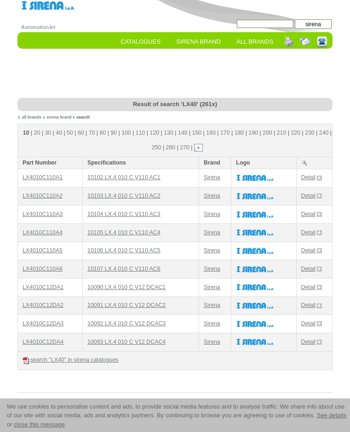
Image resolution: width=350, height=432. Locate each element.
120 (155, 133)
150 (197, 133)
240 (324, 133)
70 (92, 133)
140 (183, 133)
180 (239, 133)
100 (126, 133)
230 (310, 133)
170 (225, 133)
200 (267, 133)
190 (253, 133)
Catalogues (140, 41)
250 (156, 147)
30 (48, 133)
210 (282, 133)
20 (37, 133)
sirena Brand (198, 41)
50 (70, 133)
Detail (311, 177)
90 (113, 133)
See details (331, 415)
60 (81, 133)
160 (211, 133)
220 (295, 133)
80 (103, 133)
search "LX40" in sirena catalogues (70, 360)
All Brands (254, 41)
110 (140, 133)
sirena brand (58, 117)
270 (184, 147)
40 (59, 133)
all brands (32, 117)
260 (171, 147)
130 (168, 133)
